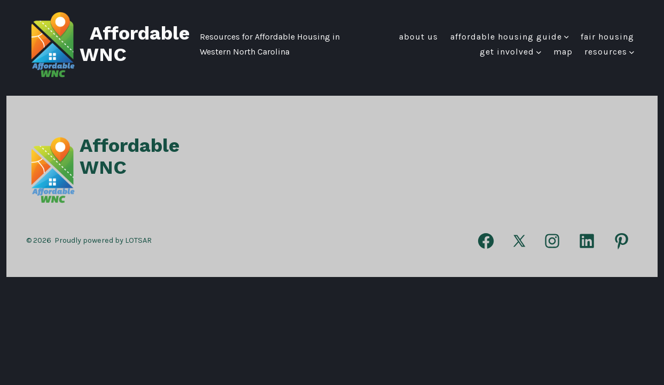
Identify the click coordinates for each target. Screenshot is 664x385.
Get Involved (510, 52)
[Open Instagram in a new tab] (552, 241)
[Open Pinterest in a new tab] (621, 241)
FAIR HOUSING (607, 37)
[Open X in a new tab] (519, 241)
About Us (418, 37)
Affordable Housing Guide (509, 37)
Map (563, 52)
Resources (609, 52)
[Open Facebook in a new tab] (486, 241)
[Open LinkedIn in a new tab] (587, 241)
